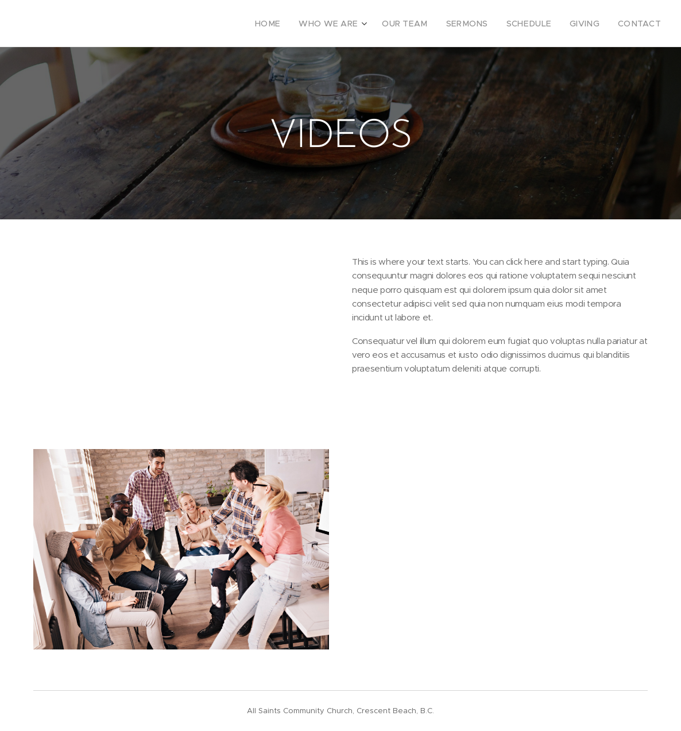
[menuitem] (296, 23)
